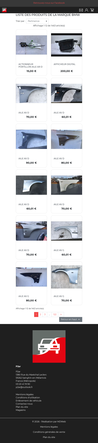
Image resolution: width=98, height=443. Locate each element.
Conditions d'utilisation (28, 397)
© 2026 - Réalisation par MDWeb (49, 421)
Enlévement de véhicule (28, 400)
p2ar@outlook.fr (24, 387)
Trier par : (20, 21)
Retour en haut (71, 319)
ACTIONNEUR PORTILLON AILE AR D (30, 65)
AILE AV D (24, 112)
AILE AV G (59, 250)
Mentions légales (24, 394)
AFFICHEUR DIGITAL (64, 64)
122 (54, 314)
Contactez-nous (24, 404)
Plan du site (22, 407)
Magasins (21, 410)
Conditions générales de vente (49, 432)
